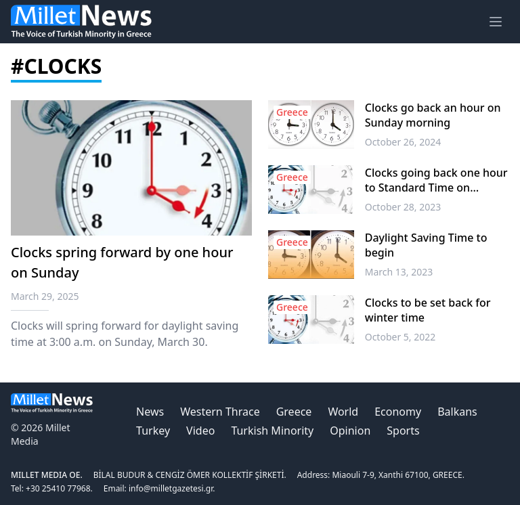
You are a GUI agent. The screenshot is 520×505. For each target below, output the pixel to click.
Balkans (457, 411)
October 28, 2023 (403, 206)
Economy (397, 411)
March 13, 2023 (399, 271)
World (343, 411)
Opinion (350, 430)
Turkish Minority (272, 430)
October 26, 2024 (403, 141)
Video (200, 430)
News (150, 411)
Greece (294, 411)
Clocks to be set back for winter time (428, 310)
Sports (403, 430)
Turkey (153, 430)
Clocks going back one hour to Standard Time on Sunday (436, 180)
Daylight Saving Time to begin (426, 245)
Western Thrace (219, 411)
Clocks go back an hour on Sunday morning (433, 115)
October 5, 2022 (400, 336)
